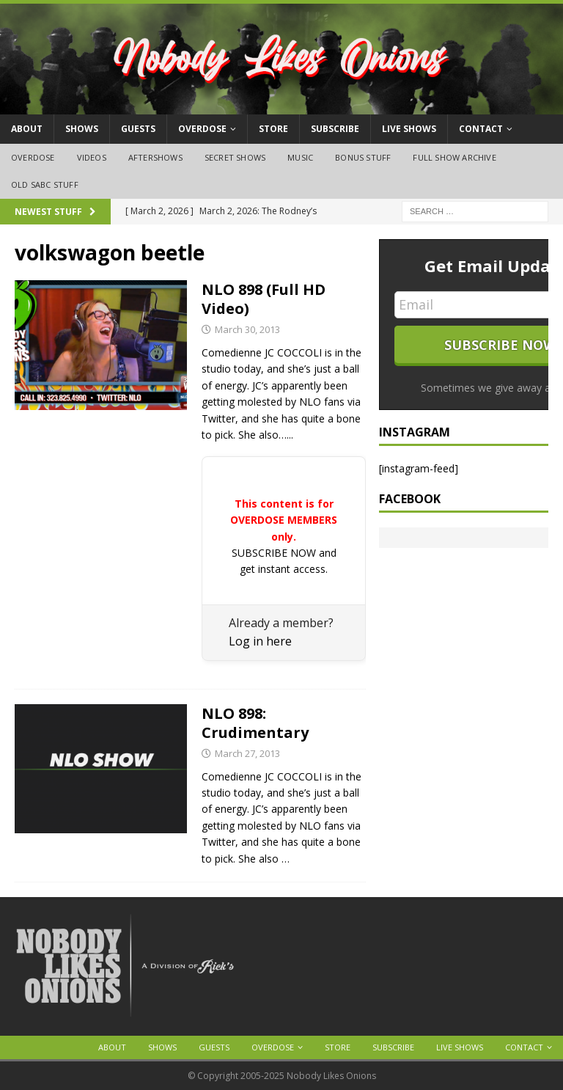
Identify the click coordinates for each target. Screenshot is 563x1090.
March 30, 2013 (247, 329)
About (27, 128)
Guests (138, 128)
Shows (81, 128)
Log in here (260, 641)
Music (300, 157)
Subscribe (335, 128)
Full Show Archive (454, 157)
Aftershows (155, 157)
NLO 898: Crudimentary (255, 722)
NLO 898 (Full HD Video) (263, 298)
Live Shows (409, 128)
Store (273, 128)
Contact (481, 128)
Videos (91, 157)
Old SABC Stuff (44, 184)
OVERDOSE (202, 128)
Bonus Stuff (363, 157)
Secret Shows (235, 157)
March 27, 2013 (247, 753)
